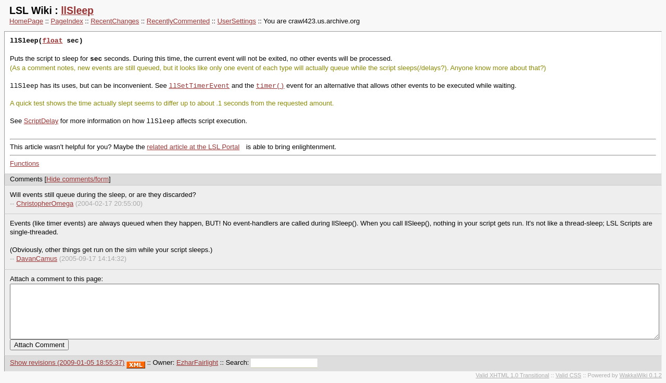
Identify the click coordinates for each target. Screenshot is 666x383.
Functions (24, 163)
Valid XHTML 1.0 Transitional (512, 375)
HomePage (26, 21)
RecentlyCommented (178, 21)
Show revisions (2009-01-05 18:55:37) (67, 362)
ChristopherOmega (44, 203)
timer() (270, 85)
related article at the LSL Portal (193, 147)
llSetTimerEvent (199, 85)
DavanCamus (36, 258)
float (52, 41)
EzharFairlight (197, 362)
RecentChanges (115, 21)
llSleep (77, 10)
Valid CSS (568, 375)
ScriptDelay (41, 121)
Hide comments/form (77, 179)
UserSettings (236, 21)
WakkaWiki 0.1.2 (640, 375)
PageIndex (67, 21)
